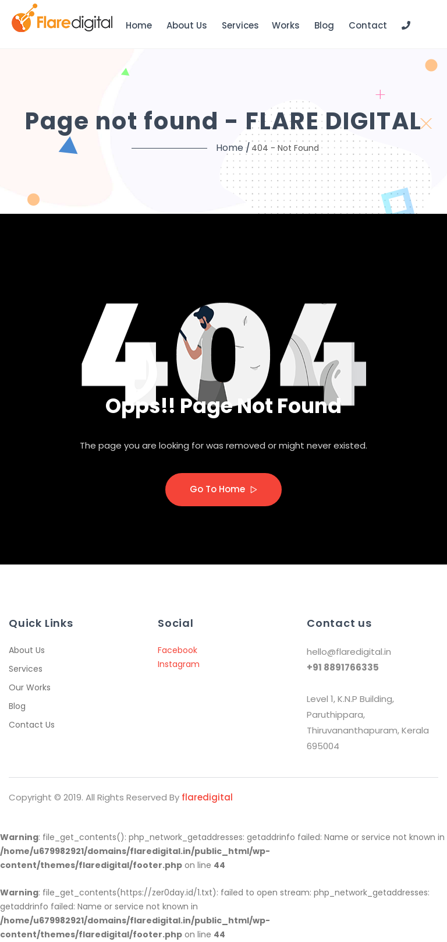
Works (286, 25)
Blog (324, 25)
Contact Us (32, 725)
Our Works (30, 687)
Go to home (223, 489)
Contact (368, 25)
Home (139, 25)
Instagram (179, 664)
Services (240, 25)
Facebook (177, 650)
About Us (186, 25)
